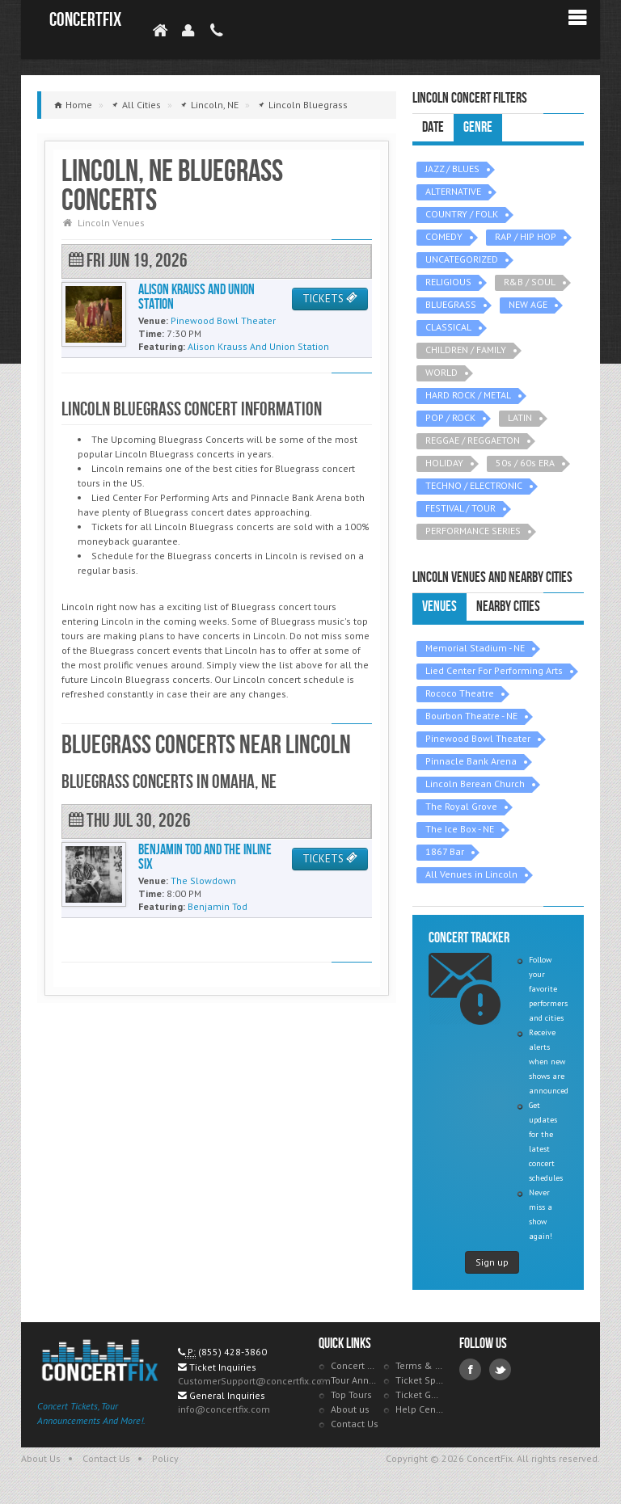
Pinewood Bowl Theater (477, 738)
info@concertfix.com (224, 1409)
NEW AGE (528, 304)
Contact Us (354, 1424)
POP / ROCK (450, 417)
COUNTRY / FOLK (461, 214)
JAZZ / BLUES (452, 168)
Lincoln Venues (111, 223)
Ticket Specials (419, 1380)
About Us (41, 1458)
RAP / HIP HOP (525, 236)
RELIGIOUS (448, 282)
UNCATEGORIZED (461, 259)
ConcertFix (85, 20)
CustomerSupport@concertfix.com (254, 1381)
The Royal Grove (461, 806)
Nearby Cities (508, 606)
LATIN (520, 417)
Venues (439, 606)
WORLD (441, 372)
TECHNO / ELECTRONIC (473, 485)
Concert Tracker (355, 1365)
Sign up (492, 1262)
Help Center (419, 1409)
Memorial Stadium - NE (475, 648)
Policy (165, 1458)
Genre (477, 127)
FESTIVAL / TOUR (460, 508)
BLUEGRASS (450, 304)
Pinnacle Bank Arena (471, 761)
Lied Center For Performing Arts (494, 670)
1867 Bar (444, 851)
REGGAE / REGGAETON (472, 440)
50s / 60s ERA (525, 463)
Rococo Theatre (459, 693)
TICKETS (329, 298)
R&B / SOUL (530, 282)
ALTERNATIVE (453, 191)
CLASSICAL (448, 327)
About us (350, 1409)
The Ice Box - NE (459, 829)
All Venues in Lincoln (471, 874)
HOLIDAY (444, 463)
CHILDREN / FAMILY (465, 349)
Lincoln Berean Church (475, 783)
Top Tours (351, 1394)
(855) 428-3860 (232, 1352)
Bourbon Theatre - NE (471, 716)
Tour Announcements (355, 1380)
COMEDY (444, 236)
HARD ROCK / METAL (468, 395)
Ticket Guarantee (419, 1394)
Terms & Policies (419, 1365)
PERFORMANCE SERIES (473, 531)
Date (433, 127)
